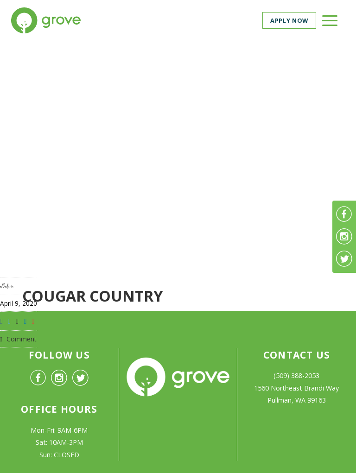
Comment (18, 338)
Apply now (289, 20)
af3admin (6, 286)
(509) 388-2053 (296, 375)
